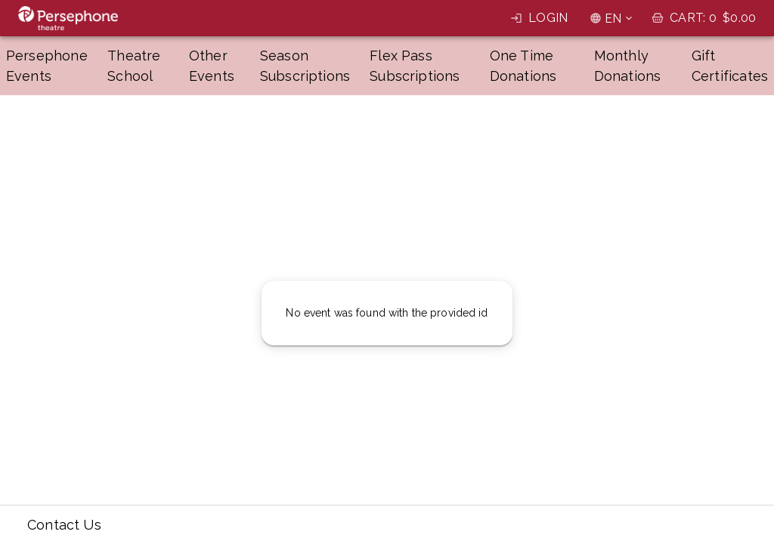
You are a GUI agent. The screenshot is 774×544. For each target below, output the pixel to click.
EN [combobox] (613, 18)
